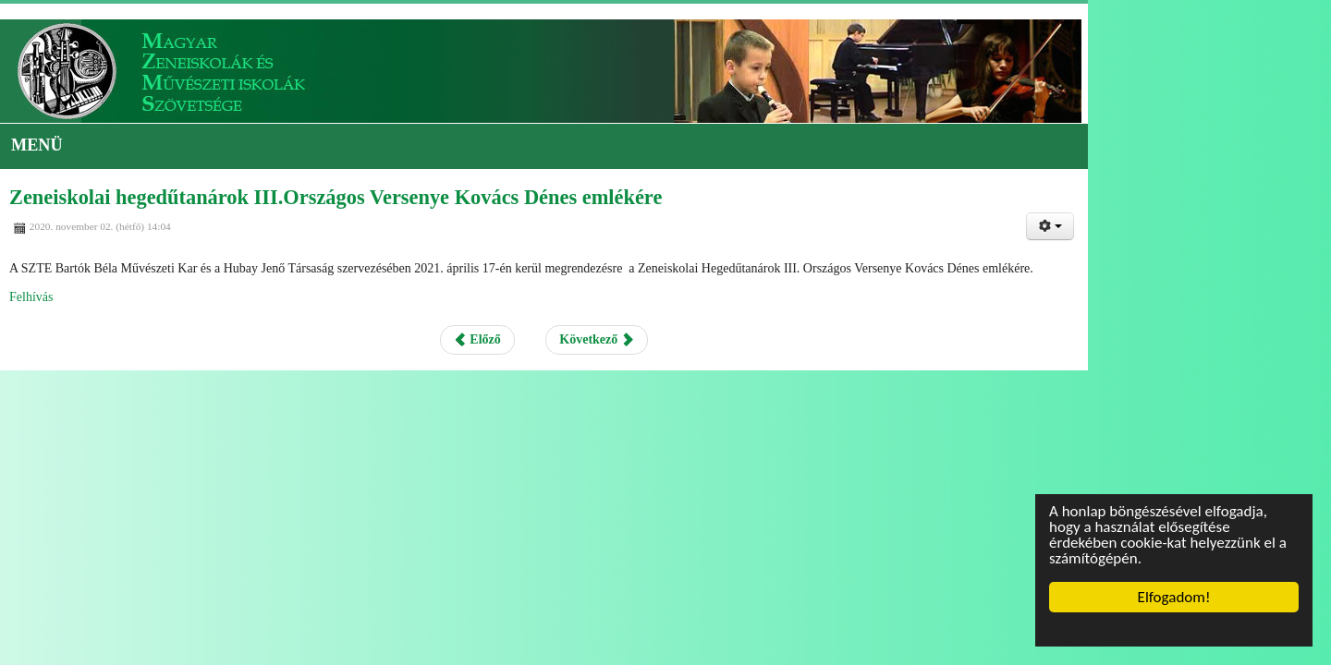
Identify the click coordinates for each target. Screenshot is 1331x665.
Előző (600, 350)
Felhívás (146, 306)
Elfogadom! (1174, 597)
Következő (717, 350)
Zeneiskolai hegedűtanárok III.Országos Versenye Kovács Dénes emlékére (442, 208)
